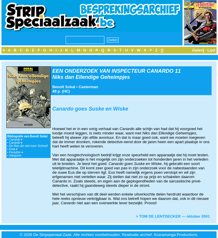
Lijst (211, 50)
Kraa (13, 149)
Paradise (16, 152)
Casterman (88, 87)
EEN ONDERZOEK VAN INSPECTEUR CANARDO (113, 71)
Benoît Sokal (63, 87)
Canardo (16, 139)
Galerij (198, 50)
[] (162, 50)
